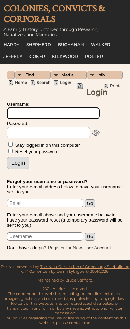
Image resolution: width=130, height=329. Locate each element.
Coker (37, 56)
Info (101, 74)
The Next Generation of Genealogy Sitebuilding (85, 266)
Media (67, 74)
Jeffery (13, 56)
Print (115, 85)
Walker (100, 44)
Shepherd (38, 44)
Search (43, 82)
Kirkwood (65, 56)
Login (65, 82)
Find (29, 74)
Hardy (11, 44)
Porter (94, 56)
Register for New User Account (79, 247)
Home (21, 82)
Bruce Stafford (78, 280)
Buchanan (71, 44)
